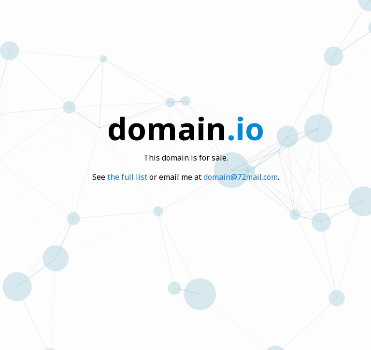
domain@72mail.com (240, 177)
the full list (127, 177)
